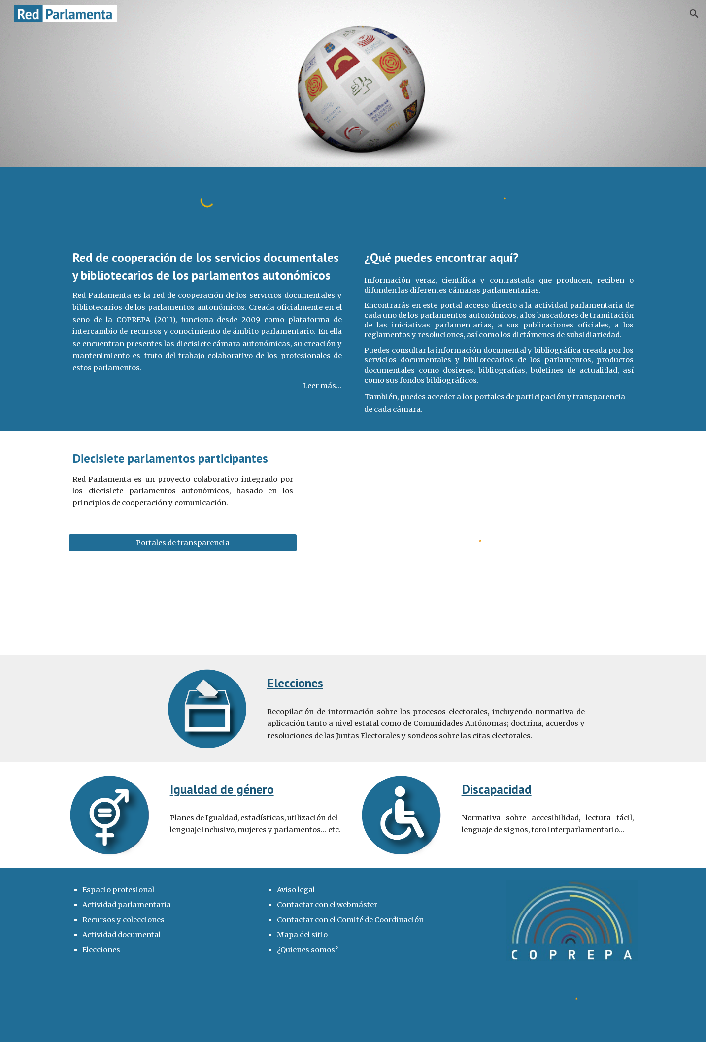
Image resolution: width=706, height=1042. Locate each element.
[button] (694, 14)
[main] (206, 320)
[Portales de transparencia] (183, 542)
